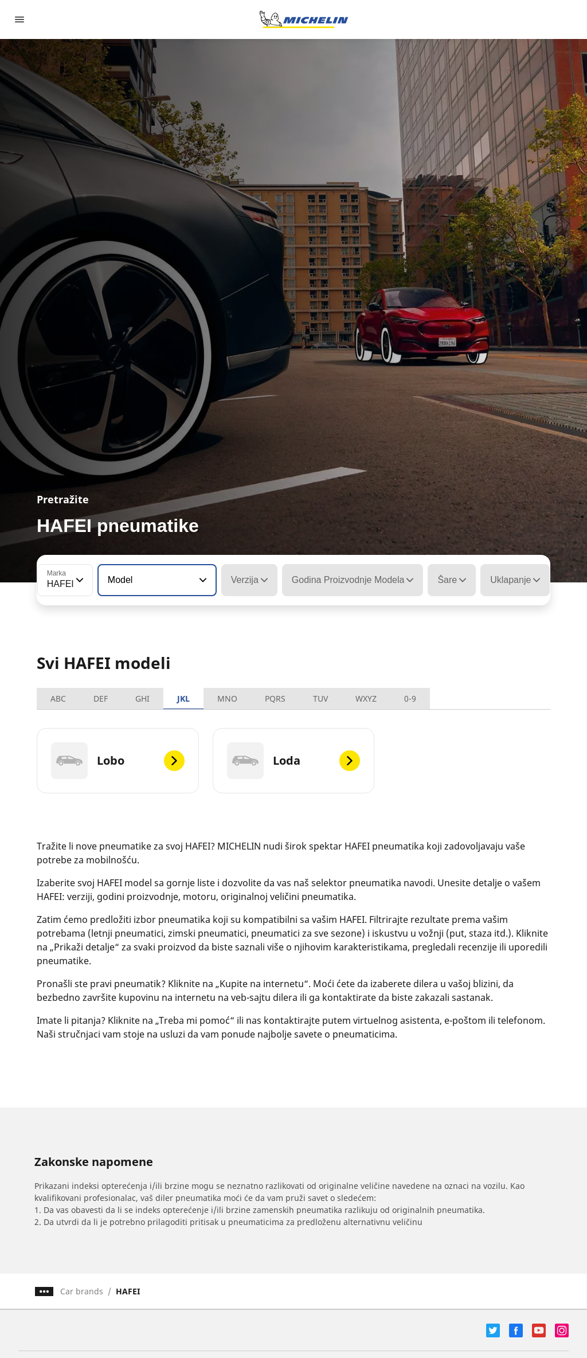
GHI (142, 698)
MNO (227, 698)
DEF (100, 698)
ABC (58, 698)
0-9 (410, 698)
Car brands (81, 1291)
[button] (78, 580)
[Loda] (294, 760)
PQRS (275, 698)
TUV (320, 698)
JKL (183, 698)
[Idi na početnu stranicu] (304, 19)
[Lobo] (118, 760)
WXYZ (366, 698)
